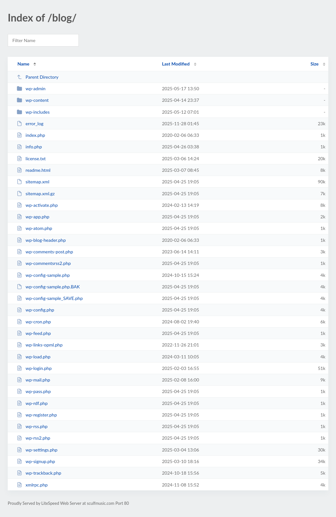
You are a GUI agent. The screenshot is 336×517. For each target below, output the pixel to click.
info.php (29, 146)
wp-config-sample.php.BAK (48, 286)
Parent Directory (38, 77)
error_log (30, 123)
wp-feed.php (34, 333)
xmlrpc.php (32, 484)
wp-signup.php (36, 461)
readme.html (33, 170)
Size (315, 63)
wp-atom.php (34, 228)
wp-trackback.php (39, 473)
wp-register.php (37, 414)
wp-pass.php (34, 391)
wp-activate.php (37, 205)
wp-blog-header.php (41, 240)
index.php (31, 135)
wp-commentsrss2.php (44, 263)
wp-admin (31, 88)
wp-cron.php (34, 321)
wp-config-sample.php (43, 275)
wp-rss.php (32, 426)
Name (23, 63)
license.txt (31, 158)
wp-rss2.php (33, 438)
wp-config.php (35, 309)
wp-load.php (33, 356)
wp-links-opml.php (39, 344)
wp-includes (33, 112)
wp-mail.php (33, 379)
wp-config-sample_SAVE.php (50, 298)
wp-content (33, 100)
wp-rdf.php (32, 403)
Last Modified (176, 63)
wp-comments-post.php (45, 251)
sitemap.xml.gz (36, 193)
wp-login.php (34, 368)
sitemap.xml (33, 181)
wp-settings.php (37, 449)
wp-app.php (33, 216)
